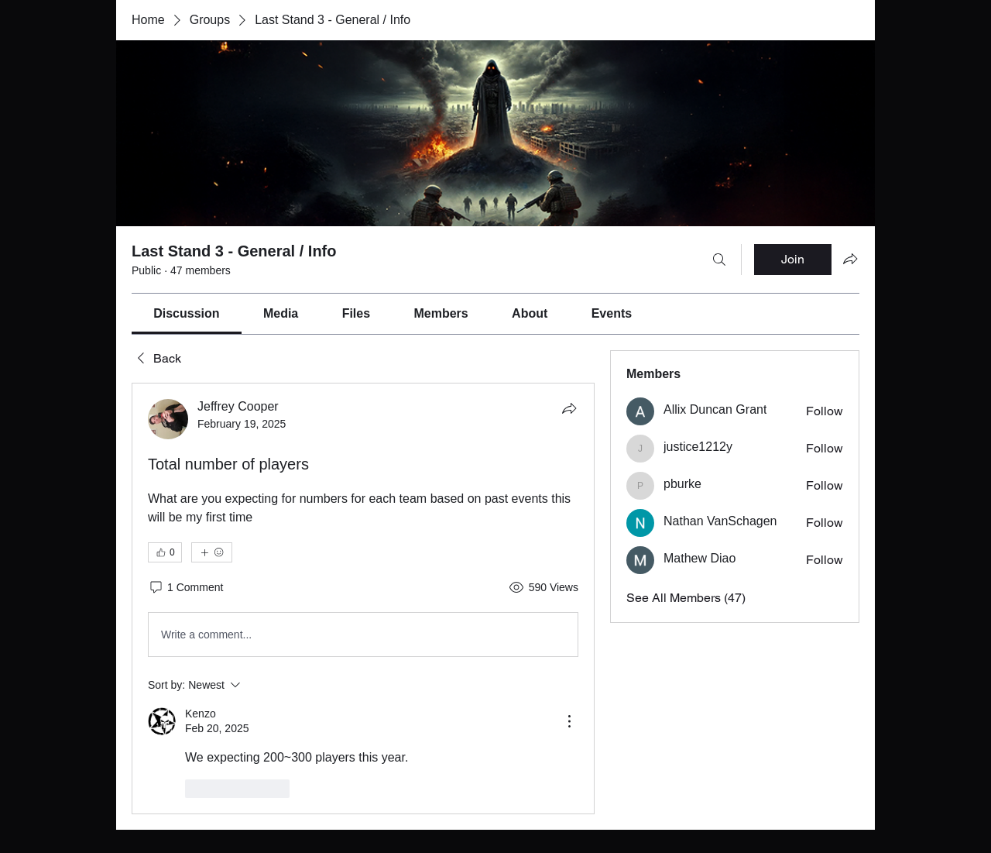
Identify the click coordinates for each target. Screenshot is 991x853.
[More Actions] (569, 721)
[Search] (719, 259)
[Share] (569, 408)
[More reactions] (211, 552)
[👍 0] (165, 552)
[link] (186, 313)
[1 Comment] (185, 587)
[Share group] (850, 258)
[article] (363, 598)
